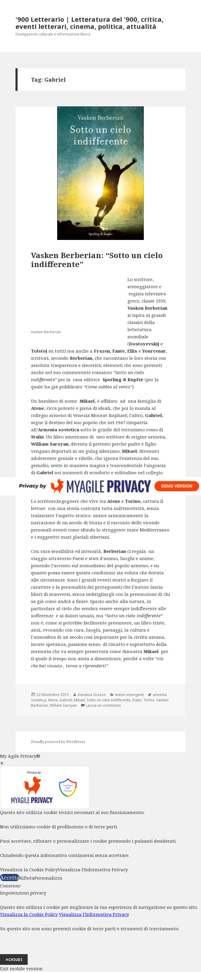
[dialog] (100, 927)
